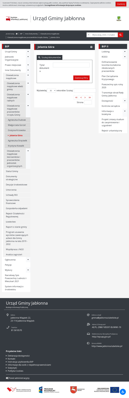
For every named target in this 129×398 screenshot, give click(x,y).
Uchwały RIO (12, 195)
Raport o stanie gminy (16, 226)
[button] (76, 97)
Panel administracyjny (17, 378)
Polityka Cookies (15, 370)
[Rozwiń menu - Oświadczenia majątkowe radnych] (28, 97)
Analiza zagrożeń (14, 254)
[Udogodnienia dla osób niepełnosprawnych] (123, 392)
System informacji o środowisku (14, 288)
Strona (80, 102)
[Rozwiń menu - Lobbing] (125, 51)
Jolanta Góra (55, 37)
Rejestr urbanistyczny (112, 130)
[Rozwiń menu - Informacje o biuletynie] (125, 113)
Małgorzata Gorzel (17, 125)
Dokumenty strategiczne (12, 178)
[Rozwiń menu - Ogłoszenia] (28, 259)
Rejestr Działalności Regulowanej (15, 215)
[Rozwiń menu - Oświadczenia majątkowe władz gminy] (28, 86)
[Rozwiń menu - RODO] (125, 56)
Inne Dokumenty (31, 34)
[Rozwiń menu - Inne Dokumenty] (28, 70)
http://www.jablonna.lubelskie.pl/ (107, 346)
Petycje (8, 264)
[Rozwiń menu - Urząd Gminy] (28, 51)
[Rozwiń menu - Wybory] (28, 270)
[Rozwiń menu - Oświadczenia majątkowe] (28, 77)
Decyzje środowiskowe (16, 184)
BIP (21, 34)
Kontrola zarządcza (111, 106)
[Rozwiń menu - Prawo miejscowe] (28, 65)
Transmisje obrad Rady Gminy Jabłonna (112, 94)
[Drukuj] (91, 47)
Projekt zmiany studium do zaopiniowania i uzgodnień (113, 122)
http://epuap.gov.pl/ (101, 336)
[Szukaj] (120, 34)
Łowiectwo (11, 221)
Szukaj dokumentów (49, 57)
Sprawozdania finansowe (12, 202)
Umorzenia (11, 189)
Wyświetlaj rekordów (51, 90)
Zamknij (121, 4)
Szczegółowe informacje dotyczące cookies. (63, 5)
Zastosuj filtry (81, 77)
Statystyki (12, 367)
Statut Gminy (12, 171)
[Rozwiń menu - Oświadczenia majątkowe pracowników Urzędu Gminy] (28, 110)
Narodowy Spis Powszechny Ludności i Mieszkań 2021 (15, 278)
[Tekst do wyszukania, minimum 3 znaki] (104, 34)
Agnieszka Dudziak (17, 119)
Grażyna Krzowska (16, 130)
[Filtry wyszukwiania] (89, 34)
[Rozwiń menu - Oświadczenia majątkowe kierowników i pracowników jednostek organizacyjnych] (28, 158)
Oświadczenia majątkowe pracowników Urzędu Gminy (27, 37)
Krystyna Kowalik (16, 145)
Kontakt (11, 358)
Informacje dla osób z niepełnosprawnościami (29, 364)
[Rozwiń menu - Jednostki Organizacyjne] (28, 58)
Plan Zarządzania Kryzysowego (110, 78)
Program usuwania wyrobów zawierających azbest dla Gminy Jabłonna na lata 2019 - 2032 (17, 238)
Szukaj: (81, 90)
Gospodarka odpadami (16, 208)
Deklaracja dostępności (19, 355)
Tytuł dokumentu (44, 68)
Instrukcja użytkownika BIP (20, 361)
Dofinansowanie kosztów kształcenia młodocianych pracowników (111, 66)
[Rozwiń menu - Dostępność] (125, 100)
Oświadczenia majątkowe (49, 34)
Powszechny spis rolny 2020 (112, 86)
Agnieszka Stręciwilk (17, 140)
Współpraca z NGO (15, 249)
